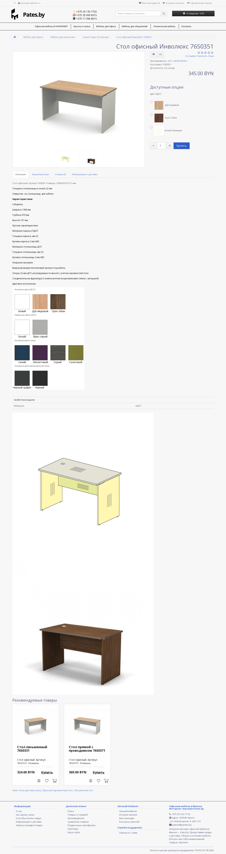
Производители (76, 818)
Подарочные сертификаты (82, 825)
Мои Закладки (126, 818)
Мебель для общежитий (134, 26)
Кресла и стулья (82, 26)
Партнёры (73, 828)
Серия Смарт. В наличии (96, 37)
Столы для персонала (29, 790)
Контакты (186, 26)
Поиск (71, 811)
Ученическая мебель (164, 26)
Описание (20, 174)
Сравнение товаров (78, 821)
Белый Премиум (166, 130)
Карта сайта (74, 832)
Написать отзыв (205, 56)
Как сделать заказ (25, 814)
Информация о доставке (85, 174)
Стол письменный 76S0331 (32, 749)
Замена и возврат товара (29, 825)
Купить (182, 146)
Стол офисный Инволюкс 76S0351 (134, 37)
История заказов (128, 814)
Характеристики (40, 174)
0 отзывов (190, 56)
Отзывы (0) (60, 174)
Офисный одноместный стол (57, 790)
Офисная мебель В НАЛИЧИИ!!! (51, 26)
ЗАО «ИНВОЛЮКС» (178, 60)
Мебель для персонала (63, 37)
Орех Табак (163, 118)
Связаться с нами (128, 832)
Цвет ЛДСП (155, 93)
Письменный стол (83, 790)
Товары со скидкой (78, 814)
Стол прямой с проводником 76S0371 (87, 749)
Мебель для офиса (106, 26)
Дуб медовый (164, 105)
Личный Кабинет (128, 811)
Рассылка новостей (129, 821)
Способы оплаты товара (28, 818)
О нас (19, 811)
